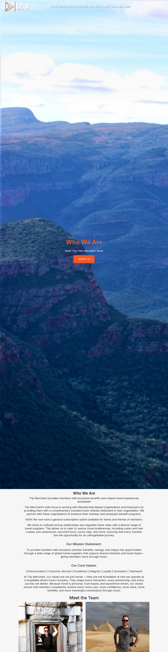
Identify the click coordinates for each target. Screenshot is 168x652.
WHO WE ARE (79, 6)
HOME (53, 6)
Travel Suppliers (120, 6)
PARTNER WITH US (98, 6)
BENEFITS (64, 6)
